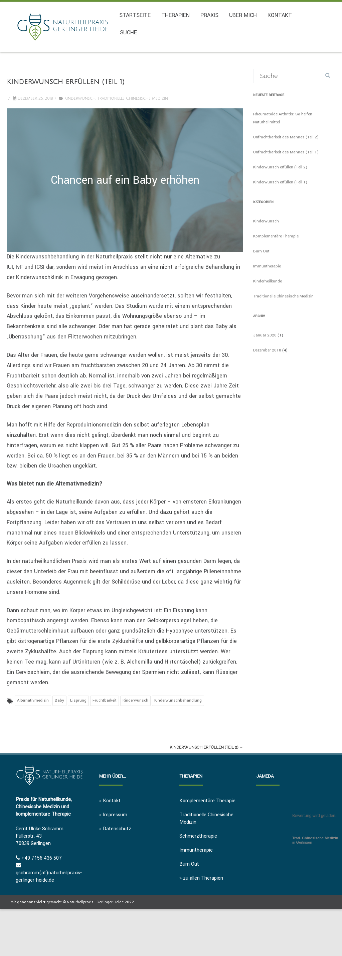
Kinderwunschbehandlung (178, 700)
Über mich (243, 15)
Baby (59, 700)
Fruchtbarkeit (105, 700)
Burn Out (261, 251)
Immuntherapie (267, 266)
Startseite (135, 15)
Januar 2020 (265, 335)
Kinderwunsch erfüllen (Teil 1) (280, 182)
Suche (128, 32)
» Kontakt (110, 800)
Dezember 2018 (267, 350)
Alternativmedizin (33, 700)
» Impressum (113, 814)
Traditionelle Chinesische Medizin (132, 98)
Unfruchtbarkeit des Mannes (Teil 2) (286, 137)
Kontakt (280, 15)
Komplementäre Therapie (276, 236)
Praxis (209, 15)
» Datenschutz (115, 828)
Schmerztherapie (198, 836)
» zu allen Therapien (201, 878)
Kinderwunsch (80, 98)
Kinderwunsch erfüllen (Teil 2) (206, 747)
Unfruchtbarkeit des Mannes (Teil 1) (286, 152)
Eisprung (78, 700)
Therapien (175, 15)
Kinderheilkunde (267, 281)
